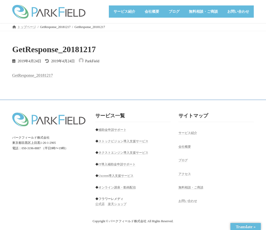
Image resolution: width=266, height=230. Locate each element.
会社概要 (184, 146)
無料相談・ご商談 (190, 187)
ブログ (183, 160)
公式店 (100, 204)
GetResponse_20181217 (32, 75)
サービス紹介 (187, 133)
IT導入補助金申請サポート (117, 164)
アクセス (184, 174)
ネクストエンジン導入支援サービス (123, 153)
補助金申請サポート (112, 130)
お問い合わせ (187, 201)
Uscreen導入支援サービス (116, 176)
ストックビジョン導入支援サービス (123, 141)
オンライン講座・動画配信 (117, 187)
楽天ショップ (117, 204)
